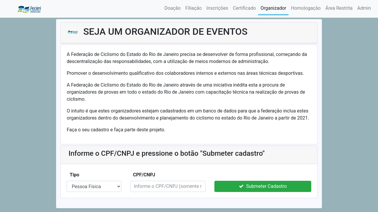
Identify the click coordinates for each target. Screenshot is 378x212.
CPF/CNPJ (145, 175)
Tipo (75, 175)
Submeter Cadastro (263, 186)
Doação (172, 8)
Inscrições (217, 8)
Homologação (306, 8)
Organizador (273, 8)
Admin (364, 8)
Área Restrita (339, 8)
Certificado (244, 8)
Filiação (193, 8)
